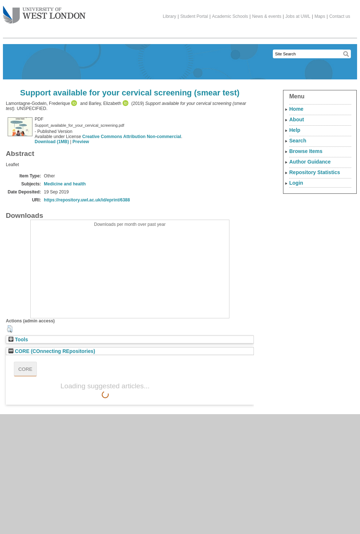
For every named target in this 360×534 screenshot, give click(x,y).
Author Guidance (310, 162)
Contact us (339, 16)
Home (296, 109)
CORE (25, 369)
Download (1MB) (52, 141)
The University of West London (44, 12)
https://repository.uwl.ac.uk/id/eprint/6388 (87, 200)
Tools (18, 339)
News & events (266, 16)
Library (169, 16)
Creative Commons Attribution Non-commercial (131, 136)
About (296, 119)
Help (294, 130)
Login (296, 183)
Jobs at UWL (297, 16)
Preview (81, 141)
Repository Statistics (314, 172)
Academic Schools (230, 16)
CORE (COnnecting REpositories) (51, 351)
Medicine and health (65, 183)
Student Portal (194, 16)
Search (297, 141)
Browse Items (305, 151)
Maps (319, 16)
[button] (9, 329)
